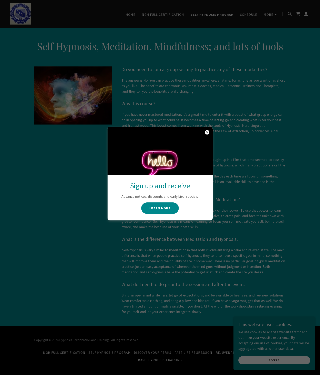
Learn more (159, 208)
